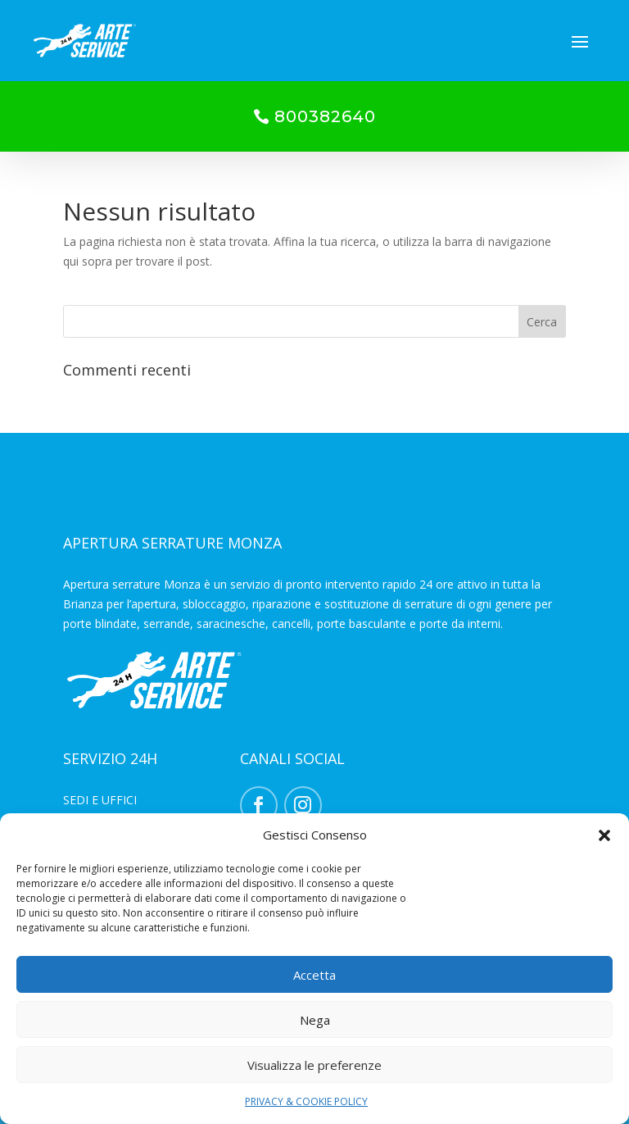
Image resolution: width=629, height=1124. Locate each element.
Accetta (314, 975)
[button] (604, 835)
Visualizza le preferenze (314, 1065)
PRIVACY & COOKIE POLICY (306, 1101)
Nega (315, 1020)
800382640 (325, 116)
